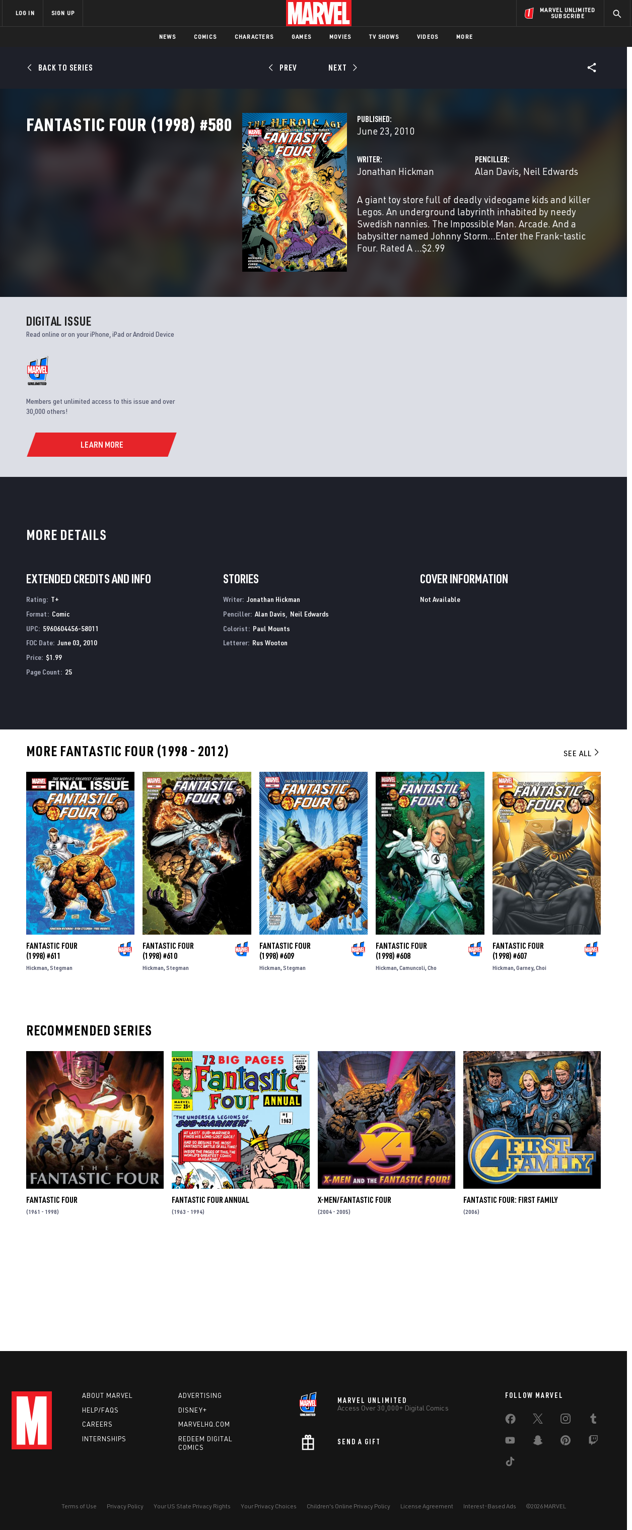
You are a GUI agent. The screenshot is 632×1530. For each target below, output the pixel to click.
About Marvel (107, 1395)
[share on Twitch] (593, 1442)
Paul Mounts (271, 726)
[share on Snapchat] (538, 1442)
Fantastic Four (52, 1299)
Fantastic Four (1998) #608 (401, 1049)
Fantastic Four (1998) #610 (168, 1049)
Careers (97, 1424)
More (464, 36)
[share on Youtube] (510, 1442)
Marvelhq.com (204, 1424)
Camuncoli (412, 1066)
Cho (432, 1066)
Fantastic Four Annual (210, 1299)
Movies (340, 36)
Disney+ (192, 1410)
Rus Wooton (270, 741)
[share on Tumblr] (593, 1421)
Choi (541, 1066)
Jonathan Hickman (244, 215)
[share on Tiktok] (510, 1463)
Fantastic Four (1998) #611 (52, 1049)
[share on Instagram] (565, 1421)
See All (582, 851)
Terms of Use (79, 1506)
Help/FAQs (100, 1410)
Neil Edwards (475, 215)
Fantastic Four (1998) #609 (285, 1049)
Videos (427, 36)
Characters (254, 36)
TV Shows (384, 36)
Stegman (61, 1066)
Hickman (36, 1066)
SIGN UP (63, 13)
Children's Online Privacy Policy (348, 1506)
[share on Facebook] (510, 1421)
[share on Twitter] (538, 1421)
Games (301, 36)
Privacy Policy (125, 1506)
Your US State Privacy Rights (192, 1506)
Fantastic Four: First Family (510, 1299)
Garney (524, 1066)
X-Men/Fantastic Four (354, 1299)
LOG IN (25, 13)
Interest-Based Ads (489, 1506)
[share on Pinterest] (565, 1442)
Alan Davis (421, 215)
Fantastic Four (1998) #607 (518, 1049)
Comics (205, 36)
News (167, 36)
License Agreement (426, 1506)
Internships (104, 1439)
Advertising (200, 1395)
